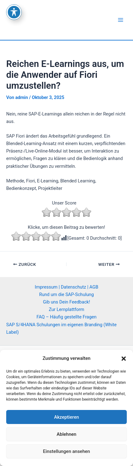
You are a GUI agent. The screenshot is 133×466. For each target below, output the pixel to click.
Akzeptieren (66, 417)
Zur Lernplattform (66, 309)
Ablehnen (66, 434)
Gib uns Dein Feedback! (66, 302)
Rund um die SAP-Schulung (66, 294)
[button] (124, 358)
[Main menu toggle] (120, 20)
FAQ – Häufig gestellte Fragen (67, 317)
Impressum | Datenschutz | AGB (67, 287)
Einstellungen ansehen (66, 451)
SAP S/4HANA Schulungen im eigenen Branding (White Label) (61, 328)
